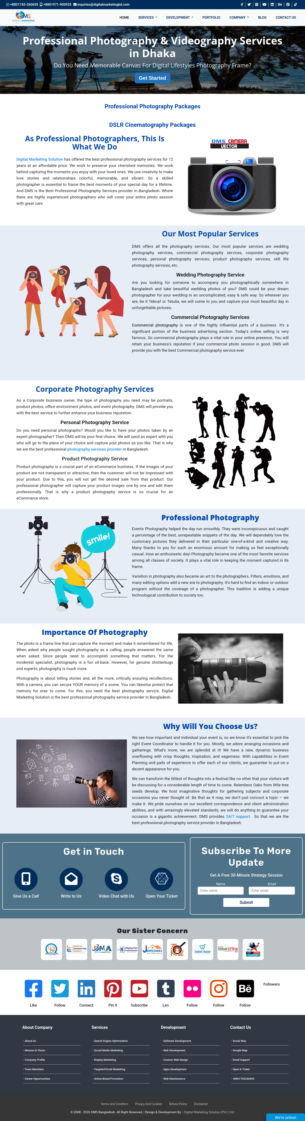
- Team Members (33, 1069)
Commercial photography (156, 325)
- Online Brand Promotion (107, 1078)
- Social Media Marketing (107, 1050)
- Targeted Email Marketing (108, 1069)
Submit (246, 902)
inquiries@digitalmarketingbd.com (101, 5)
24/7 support (238, 816)
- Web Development (173, 1050)
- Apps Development (174, 1069)
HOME (124, 18)
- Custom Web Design (175, 1059)
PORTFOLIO (211, 18)
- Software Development (176, 1040)
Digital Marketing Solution (39, 159)
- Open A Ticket (240, 1069)
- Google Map (239, 1050)
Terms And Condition (114, 1104)
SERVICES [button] (146, 18)
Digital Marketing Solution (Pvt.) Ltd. (209, 1112)
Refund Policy (178, 1104)
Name (220, 884)
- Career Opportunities (36, 1078)
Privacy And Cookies (148, 1104)
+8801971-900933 (55, 5)
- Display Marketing (104, 1059)
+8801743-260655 (22, 5)
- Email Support (240, 1059)
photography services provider (94, 449)
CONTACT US (286, 18)
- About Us (29, 1040)
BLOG (262, 18)
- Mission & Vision (34, 1050)
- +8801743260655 (242, 1078)
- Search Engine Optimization (110, 1040)
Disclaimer (201, 1104)
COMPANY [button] (237, 18)
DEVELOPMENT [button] (178, 18)
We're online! (290, 1116)
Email (272, 884)
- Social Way (238, 1040)
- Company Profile (34, 1059)
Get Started (152, 78)
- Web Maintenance (173, 1078)
